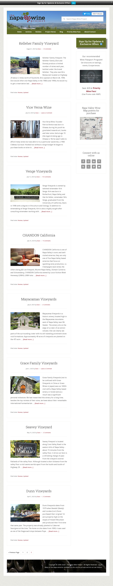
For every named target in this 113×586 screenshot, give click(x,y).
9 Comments (47, 247)
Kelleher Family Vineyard (39, 50)
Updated (25, 99)
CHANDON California (39, 242)
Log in (100, 571)
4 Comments (47, 55)
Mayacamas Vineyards (38, 306)
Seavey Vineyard (39, 434)
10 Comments (46, 183)
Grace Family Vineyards (38, 370)
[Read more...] (37, 90)
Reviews (20, 99)
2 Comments (46, 311)
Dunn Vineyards (39, 498)
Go (74, 3)
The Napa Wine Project (27, 17)
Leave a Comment (46, 119)
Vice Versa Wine (39, 114)
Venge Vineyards (39, 178)
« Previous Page (13, 559)
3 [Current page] (31, 559)
